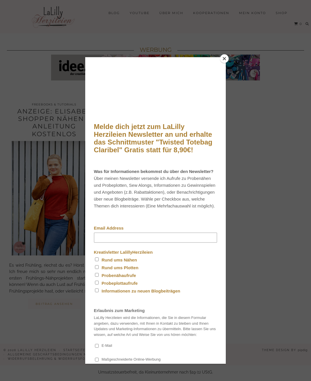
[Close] (224, 58)
